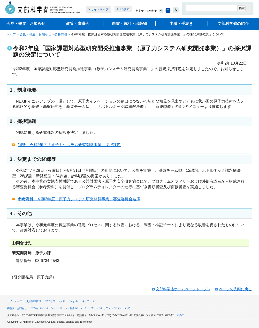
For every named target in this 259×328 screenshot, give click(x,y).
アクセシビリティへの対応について (110, 308)
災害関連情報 (33, 301)
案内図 (180, 315)
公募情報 (60, 34)
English (124, 9)
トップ (11, 34)
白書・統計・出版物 (129, 24)
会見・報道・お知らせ (26, 24)
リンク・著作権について (73, 308)
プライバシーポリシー (43, 308)
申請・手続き (181, 24)
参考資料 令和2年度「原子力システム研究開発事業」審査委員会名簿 (79, 199)
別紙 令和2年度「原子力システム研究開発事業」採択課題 (69, 145)
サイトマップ (99, 9)
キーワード (88, 301)
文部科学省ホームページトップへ (183, 289)
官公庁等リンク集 (55, 301)
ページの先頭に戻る (235, 289)
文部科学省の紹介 (233, 24)
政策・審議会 (77, 24)
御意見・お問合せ (17, 308)
